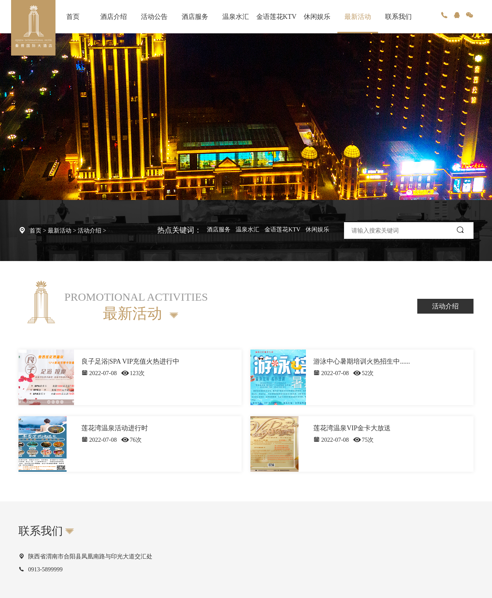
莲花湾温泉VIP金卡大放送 (352, 428)
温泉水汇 (235, 16)
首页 (73, 16)
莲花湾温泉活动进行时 (114, 428)
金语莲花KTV (276, 16)
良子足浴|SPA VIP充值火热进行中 (130, 361)
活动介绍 (89, 230)
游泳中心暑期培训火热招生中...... (361, 361)
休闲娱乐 (317, 16)
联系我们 (398, 16)
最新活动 (357, 16)
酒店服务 (195, 16)
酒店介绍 (113, 16)
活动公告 (154, 16)
